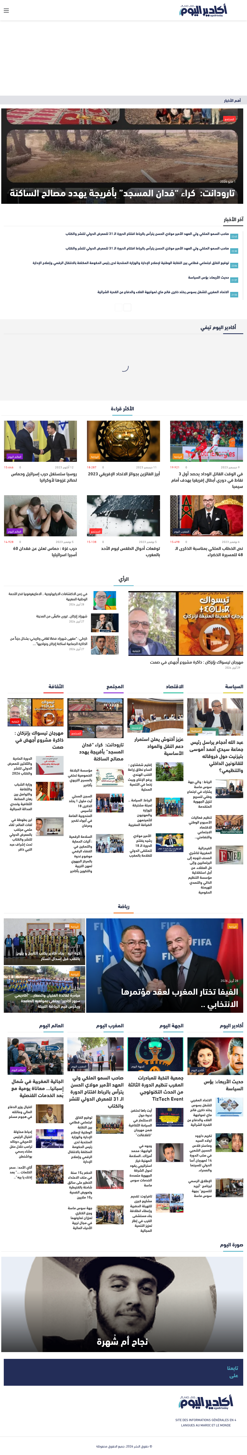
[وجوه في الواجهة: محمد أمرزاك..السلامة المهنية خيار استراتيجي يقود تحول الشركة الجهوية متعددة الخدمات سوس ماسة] (169, 1152)
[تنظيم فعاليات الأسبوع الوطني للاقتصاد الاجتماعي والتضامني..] (229, 824)
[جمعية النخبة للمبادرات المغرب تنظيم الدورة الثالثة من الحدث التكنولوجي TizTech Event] (155, 1054)
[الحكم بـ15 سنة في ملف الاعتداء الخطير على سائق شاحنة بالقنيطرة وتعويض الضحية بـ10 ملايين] (110, 1179)
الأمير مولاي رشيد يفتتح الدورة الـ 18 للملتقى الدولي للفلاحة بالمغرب (140, 845)
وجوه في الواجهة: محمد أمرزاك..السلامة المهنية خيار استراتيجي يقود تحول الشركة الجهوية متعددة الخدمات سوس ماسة (140, 1165)
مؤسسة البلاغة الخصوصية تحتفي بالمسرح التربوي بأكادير (80, 777)
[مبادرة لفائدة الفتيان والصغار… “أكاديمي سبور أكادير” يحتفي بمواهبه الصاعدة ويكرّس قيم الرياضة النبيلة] (44, 989)
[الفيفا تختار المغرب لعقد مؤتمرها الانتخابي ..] (164, 965)
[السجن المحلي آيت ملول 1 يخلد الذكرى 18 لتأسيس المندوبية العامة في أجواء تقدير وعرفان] (110, 803)
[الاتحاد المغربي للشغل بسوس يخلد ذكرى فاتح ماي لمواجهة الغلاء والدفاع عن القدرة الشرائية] (229, 1107)
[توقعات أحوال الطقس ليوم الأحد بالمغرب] (123, 515)
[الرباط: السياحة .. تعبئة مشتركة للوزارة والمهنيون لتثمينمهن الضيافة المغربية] (169, 807)
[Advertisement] (123, 58)
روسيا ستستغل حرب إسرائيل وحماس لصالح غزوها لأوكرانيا (44, 476)
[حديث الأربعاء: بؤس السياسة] (215, 1056)
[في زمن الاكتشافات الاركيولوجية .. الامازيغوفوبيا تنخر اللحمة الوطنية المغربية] (105, 600)
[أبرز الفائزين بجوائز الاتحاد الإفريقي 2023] (123, 441)
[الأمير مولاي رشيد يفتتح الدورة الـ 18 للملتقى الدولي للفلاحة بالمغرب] (169, 842)
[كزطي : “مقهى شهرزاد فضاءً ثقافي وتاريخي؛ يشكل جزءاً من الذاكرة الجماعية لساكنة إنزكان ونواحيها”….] (105, 645)
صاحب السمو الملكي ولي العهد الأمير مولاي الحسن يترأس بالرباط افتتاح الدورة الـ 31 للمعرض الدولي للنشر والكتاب (96, 1091)
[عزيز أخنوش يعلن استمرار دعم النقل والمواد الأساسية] (155, 715)
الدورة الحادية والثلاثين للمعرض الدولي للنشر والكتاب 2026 (20, 765)
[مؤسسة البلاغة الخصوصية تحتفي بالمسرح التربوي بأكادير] (110, 777)
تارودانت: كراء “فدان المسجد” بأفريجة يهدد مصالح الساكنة (122, 192)
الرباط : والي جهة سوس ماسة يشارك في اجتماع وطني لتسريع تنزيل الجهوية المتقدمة (199, 793)
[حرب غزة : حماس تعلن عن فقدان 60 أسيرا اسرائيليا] (40, 515)
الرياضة (233, 926)
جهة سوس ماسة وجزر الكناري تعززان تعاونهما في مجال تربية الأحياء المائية (80, 1218)
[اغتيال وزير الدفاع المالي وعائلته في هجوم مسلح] (50, 1113)
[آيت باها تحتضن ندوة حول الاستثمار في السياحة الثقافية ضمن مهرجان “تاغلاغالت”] (169, 1117)
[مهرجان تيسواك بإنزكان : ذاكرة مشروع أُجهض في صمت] (185, 623)
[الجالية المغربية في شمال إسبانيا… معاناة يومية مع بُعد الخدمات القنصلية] (36, 1056)
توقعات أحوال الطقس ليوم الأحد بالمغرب (130, 551)
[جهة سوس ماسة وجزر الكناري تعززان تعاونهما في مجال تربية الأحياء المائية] (110, 1215)
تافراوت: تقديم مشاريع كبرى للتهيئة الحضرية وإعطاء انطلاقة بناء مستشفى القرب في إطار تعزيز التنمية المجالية (141, 1213)
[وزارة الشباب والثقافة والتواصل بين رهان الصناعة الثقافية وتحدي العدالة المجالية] (50, 791)
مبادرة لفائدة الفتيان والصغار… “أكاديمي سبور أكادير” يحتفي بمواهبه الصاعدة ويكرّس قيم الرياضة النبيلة (47, 1000)
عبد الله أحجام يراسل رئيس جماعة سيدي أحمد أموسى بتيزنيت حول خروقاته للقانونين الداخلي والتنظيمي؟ (216, 755)
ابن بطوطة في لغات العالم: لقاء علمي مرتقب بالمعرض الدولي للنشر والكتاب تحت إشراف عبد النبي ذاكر (20, 834)
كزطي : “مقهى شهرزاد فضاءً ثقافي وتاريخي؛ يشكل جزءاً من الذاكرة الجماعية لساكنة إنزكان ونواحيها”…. (48, 641)
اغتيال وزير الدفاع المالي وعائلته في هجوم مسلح (20, 1111)
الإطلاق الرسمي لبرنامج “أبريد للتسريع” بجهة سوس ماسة (200, 1188)
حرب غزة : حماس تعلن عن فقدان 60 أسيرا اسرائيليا (45, 551)
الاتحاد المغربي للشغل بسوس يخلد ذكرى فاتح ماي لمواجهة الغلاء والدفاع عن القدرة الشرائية (199, 1112)
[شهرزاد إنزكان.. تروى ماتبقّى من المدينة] (105, 622)
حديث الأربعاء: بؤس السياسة (223, 1084)
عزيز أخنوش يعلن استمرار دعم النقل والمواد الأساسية (158, 745)
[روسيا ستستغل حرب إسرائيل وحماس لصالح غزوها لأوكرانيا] (40, 441)
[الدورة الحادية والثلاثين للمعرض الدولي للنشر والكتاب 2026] (50, 765)
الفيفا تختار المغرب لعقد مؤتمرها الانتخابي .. (179, 996)
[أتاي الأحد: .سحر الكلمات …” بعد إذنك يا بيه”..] (50, 1174)
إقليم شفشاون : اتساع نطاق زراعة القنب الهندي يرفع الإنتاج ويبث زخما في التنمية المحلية (140, 776)
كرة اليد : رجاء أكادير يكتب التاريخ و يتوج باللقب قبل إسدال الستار (48, 955)
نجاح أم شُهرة (122, 1340)
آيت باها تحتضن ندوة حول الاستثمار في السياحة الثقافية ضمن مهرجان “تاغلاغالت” (140, 1122)
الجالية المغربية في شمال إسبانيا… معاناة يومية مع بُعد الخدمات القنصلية (37, 1087)
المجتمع (229, 118)
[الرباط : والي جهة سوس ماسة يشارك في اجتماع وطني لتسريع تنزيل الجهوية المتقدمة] (229, 788)
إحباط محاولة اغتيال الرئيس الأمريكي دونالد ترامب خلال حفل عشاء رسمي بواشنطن (21, 1143)
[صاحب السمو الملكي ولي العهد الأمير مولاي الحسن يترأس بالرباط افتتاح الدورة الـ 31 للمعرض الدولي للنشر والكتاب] (95, 1054)
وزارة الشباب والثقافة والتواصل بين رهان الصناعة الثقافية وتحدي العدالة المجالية (21, 796)
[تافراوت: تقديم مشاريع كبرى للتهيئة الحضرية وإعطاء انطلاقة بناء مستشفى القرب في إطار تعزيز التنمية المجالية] (169, 1203)
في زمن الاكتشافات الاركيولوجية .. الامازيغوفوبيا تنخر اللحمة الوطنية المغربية (48, 596)
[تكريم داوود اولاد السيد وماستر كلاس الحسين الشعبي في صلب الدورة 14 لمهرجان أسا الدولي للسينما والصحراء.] (229, 1142)
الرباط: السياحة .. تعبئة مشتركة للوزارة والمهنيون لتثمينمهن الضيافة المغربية (140, 812)
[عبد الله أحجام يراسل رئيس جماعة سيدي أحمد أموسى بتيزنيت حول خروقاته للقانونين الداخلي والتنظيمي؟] (215, 717)
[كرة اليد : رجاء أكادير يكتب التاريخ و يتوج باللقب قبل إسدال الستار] (44, 941)
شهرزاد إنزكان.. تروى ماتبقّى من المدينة (61, 616)
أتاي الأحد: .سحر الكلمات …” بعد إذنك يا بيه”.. (20, 1172)
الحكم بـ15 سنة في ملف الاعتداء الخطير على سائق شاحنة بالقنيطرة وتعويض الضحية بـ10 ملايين (80, 1184)
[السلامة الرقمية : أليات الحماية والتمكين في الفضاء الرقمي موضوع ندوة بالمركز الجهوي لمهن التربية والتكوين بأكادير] (110, 843)
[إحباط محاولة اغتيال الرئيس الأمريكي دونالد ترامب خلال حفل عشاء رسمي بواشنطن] (50, 1138)
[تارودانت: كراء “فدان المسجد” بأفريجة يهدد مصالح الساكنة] (122, 156)
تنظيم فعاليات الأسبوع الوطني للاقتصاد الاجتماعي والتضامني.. (200, 827)
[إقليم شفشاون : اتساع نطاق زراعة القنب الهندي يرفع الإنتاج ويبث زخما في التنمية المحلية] (169, 771)
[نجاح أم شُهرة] (122, 1304)
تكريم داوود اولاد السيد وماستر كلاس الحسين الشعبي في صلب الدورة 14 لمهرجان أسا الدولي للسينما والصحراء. (200, 1152)
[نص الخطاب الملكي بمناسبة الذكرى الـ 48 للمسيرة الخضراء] (206, 515)
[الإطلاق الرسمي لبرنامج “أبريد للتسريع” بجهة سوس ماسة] (229, 1187)
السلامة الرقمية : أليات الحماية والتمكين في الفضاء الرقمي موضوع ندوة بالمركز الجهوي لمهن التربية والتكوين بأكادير (80, 853)
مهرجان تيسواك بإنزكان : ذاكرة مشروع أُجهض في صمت (196, 661)
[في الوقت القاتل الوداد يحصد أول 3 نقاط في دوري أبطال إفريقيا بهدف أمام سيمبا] (206, 441)
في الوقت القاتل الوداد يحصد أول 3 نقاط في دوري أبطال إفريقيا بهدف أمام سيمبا (207, 479)
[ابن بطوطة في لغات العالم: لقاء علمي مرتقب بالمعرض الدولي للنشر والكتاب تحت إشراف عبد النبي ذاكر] (50, 826)
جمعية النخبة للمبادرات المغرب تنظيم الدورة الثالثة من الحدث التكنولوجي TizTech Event (155, 1087)
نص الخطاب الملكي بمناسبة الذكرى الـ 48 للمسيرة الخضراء (209, 551)
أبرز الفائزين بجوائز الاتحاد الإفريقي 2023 (124, 473)
